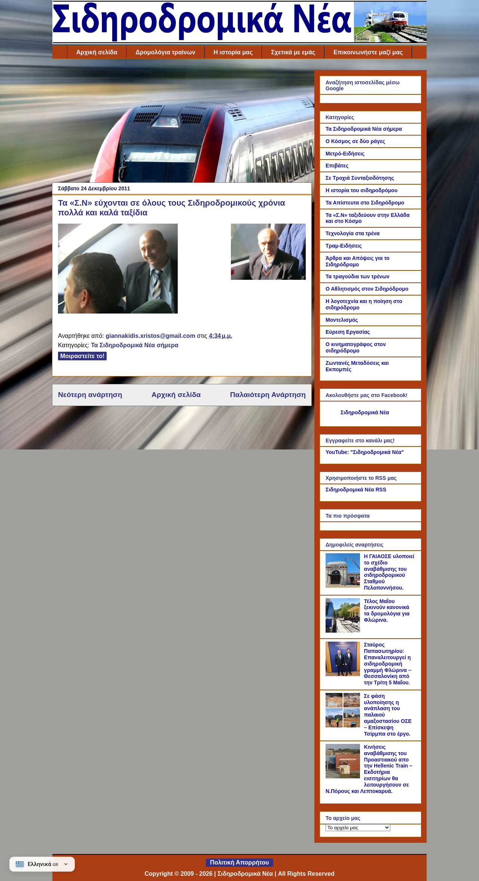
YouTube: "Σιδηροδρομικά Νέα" (365, 452)
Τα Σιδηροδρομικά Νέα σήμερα (134, 345)
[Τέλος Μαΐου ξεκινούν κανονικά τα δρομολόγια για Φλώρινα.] (344, 631)
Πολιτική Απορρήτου (239, 862)
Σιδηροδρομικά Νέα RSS (356, 490)
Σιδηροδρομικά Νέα (365, 412)
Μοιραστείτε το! (82, 356)
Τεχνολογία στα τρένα (352, 233)
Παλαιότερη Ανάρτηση (268, 395)
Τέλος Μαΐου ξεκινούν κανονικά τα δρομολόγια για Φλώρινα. (387, 610)
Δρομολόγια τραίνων (165, 52)
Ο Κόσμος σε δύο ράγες (355, 141)
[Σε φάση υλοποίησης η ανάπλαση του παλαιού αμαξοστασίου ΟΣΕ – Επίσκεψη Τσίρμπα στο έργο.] (344, 726)
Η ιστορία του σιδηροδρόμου (361, 190)
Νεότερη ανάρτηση (90, 395)
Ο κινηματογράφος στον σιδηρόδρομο (356, 347)
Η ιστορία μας (233, 52)
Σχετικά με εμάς (293, 52)
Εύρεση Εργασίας (348, 332)
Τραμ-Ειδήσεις (344, 246)
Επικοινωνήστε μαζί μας (368, 52)
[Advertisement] (181, 122)
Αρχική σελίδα (97, 52)
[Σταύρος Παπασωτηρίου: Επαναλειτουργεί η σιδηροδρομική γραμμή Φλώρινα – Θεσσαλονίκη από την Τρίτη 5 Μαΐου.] (344, 674)
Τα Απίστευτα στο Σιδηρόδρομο (365, 203)
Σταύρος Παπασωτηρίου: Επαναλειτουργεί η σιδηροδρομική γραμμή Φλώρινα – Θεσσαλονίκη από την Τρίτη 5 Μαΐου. (387, 663)
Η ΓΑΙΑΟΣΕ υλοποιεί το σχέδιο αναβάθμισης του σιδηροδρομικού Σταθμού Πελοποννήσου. (389, 572)
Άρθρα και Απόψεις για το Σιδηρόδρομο (358, 261)
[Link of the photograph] (268, 253)
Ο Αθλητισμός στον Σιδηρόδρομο (367, 289)
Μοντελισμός (342, 320)
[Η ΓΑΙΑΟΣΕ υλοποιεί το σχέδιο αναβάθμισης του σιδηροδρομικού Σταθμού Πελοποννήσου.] (344, 586)
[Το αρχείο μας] (358, 827)
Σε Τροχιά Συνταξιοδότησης (360, 178)
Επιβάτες (337, 166)
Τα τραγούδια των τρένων (358, 276)
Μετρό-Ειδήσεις (345, 154)
